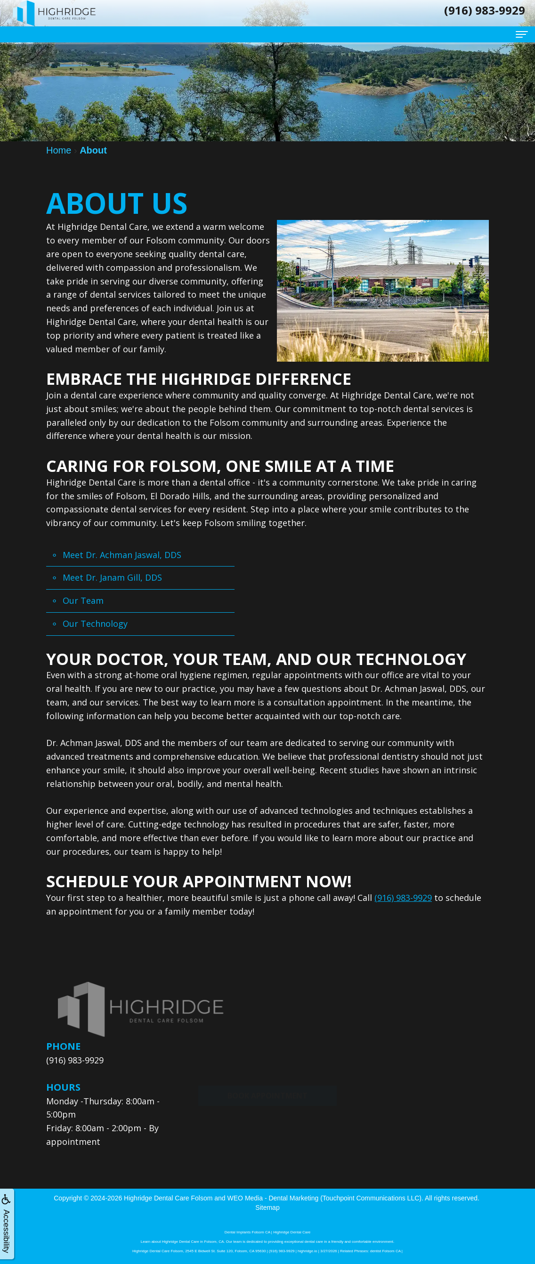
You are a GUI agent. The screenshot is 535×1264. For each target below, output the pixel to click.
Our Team (83, 600)
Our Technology (95, 623)
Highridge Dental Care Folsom (168, 1198)
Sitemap (267, 1207)
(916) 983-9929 (403, 897)
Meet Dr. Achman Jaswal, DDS (122, 554)
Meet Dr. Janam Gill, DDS (112, 577)
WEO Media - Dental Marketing (273, 1198)
